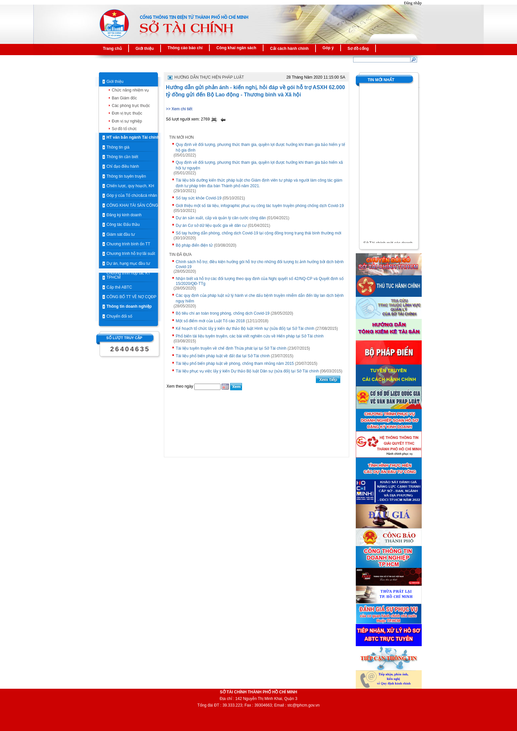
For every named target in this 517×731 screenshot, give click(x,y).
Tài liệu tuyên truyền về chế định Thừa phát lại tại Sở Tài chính (231, 348)
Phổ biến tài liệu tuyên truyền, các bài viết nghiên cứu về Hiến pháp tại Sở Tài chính (249, 336)
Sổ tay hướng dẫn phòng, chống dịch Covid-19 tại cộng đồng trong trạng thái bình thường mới (258, 233)
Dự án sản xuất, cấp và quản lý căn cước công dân (221, 218)
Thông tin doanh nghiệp (129, 306)
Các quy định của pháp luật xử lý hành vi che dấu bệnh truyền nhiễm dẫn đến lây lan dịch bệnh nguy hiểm (260, 298)
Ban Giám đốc (124, 98)
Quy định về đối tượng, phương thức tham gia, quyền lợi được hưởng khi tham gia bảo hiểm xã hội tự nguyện (259, 165)
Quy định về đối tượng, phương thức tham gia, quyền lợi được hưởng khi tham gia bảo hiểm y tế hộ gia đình (260, 147)
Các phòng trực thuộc (131, 105)
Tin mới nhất (381, 80)
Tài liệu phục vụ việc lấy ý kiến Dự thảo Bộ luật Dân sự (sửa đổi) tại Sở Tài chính (247, 371)
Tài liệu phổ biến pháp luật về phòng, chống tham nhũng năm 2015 (235, 363)
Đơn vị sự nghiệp (127, 121)
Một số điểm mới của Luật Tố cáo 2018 (210, 321)
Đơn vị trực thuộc (127, 113)
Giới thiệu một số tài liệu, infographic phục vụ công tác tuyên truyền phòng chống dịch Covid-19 (260, 205)
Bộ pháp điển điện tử (194, 245)
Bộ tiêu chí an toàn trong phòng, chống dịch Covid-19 (223, 313)
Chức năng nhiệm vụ (130, 90)
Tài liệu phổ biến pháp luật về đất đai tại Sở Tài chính (223, 356)
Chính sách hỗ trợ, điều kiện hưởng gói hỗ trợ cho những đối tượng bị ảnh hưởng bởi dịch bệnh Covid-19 (260, 264)
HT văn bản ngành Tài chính (132, 137)
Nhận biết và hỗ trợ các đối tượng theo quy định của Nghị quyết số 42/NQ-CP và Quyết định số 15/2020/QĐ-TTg (260, 281)
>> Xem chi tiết (179, 109)
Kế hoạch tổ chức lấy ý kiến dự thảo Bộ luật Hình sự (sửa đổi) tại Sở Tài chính (245, 328)
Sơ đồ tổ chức (124, 128)
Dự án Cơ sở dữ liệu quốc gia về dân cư (211, 225)
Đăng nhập (413, 3)
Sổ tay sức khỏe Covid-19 (199, 198)
